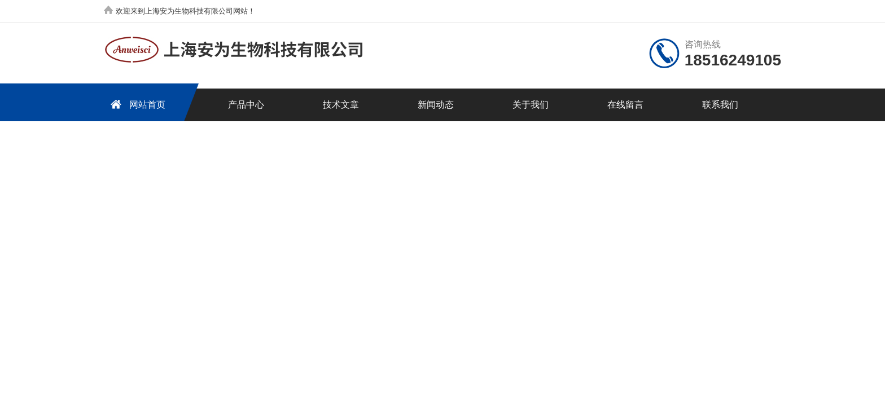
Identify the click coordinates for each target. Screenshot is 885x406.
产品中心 (246, 104)
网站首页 (136, 104)
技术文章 (341, 104)
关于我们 (530, 104)
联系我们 (720, 104)
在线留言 (625, 104)
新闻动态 (436, 104)
